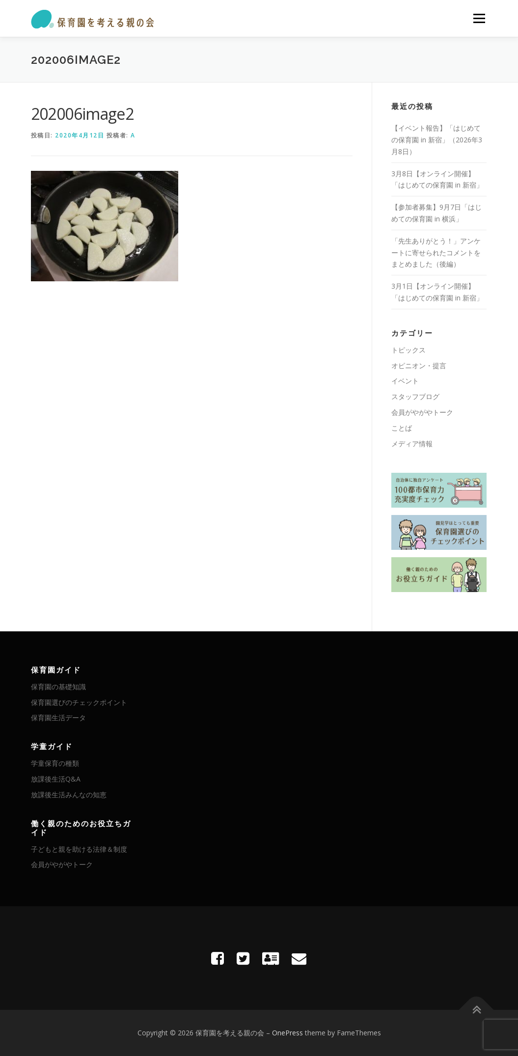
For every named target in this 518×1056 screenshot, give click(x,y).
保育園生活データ (58, 717)
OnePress (287, 1032)
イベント (405, 380)
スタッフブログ (415, 396)
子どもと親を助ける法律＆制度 (79, 849)
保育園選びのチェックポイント (79, 702)
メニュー (479, 18)
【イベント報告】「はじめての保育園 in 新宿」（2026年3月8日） (436, 139)
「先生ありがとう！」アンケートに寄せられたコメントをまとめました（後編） (436, 252)
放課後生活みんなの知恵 (69, 794)
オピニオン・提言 (418, 365)
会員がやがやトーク (422, 412)
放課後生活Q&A (56, 779)
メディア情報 (412, 443)
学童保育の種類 (55, 763)
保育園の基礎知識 (58, 686)
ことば (401, 428)
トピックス (408, 349)
